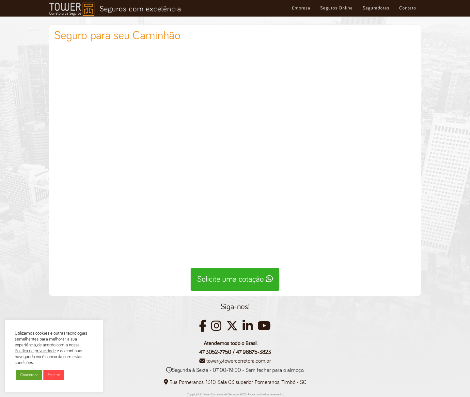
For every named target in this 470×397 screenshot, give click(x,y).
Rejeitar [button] (53, 375)
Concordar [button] (29, 375)
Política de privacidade (35, 350)
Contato (407, 8)
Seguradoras (376, 8)
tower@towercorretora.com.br (238, 361)
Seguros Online (336, 8)
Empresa (301, 8)
